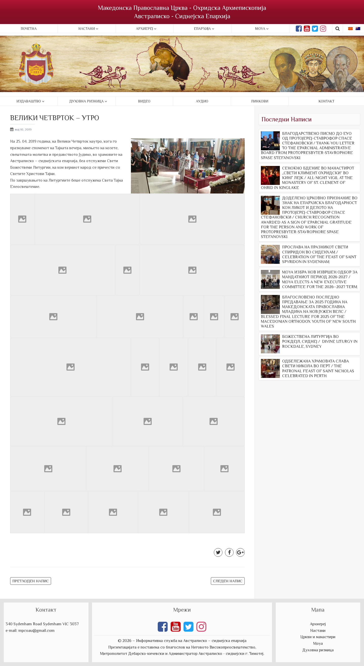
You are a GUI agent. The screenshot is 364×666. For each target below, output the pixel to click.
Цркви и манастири (317, 637)
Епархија (202, 29)
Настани (86, 29)
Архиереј (144, 29)
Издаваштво (28, 101)
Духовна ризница (86, 101)
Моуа (318, 643)
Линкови (259, 101)
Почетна (29, 29)
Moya (260, 29)
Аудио (202, 101)
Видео (144, 101)
